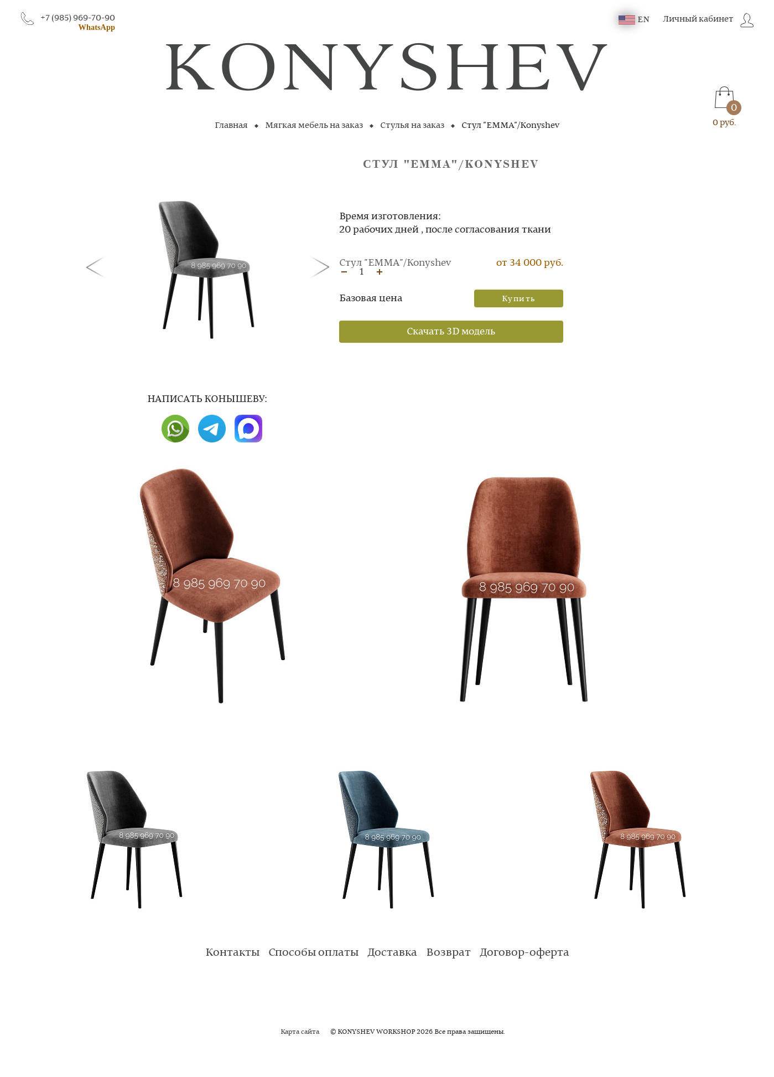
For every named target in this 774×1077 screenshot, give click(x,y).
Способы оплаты (313, 953)
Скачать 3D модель (451, 331)
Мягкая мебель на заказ (314, 126)
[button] (98, 266)
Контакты (232, 953)
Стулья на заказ (412, 126)
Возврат (448, 953)
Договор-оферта (524, 953)
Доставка (392, 953)
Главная (231, 126)
